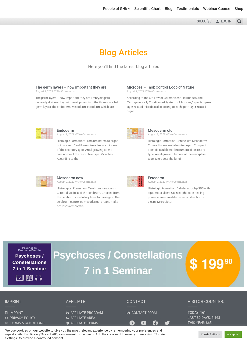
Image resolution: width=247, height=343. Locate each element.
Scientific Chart (147, 8)
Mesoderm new (70, 178)
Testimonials (188, 8)
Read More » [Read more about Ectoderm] (155, 208)
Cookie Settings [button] (210, 334)
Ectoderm (156, 178)
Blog (168, 8)
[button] (239, 21)
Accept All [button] (233, 334)
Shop (239, 8)
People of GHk (115, 8)
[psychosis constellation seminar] (123, 286)
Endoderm (65, 130)
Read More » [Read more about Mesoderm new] (64, 213)
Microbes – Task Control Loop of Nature (160, 87)
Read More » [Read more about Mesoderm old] (155, 165)
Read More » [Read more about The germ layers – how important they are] (43, 113)
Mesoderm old (160, 130)
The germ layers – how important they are (71, 87)
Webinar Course (216, 8)
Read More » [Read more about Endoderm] (64, 165)
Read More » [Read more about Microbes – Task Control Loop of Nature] (134, 118)
